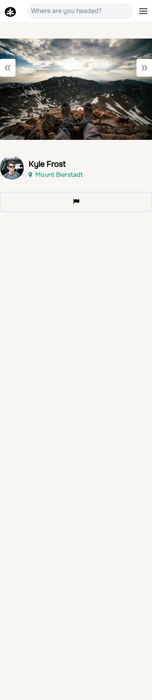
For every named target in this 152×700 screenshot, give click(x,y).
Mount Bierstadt (56, 174)
